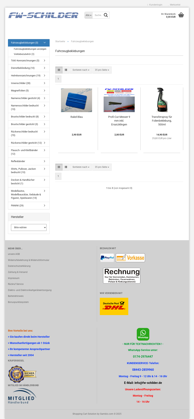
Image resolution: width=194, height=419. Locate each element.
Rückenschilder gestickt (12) (26, 142)
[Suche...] (88, 15)
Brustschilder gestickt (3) (24, 124)
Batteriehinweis (15, 296)
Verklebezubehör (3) (24, 54)
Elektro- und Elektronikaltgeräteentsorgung (30, 290)
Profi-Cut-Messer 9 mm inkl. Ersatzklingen (119, 120)
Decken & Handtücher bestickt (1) (22, 181)
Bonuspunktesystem (18, 302)
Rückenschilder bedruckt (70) (24, 133)
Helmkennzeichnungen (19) (26, 75)
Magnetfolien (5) (20, 90)
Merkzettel (174, 4)
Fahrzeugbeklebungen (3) (24, 42)
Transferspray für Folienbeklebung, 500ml (162, 120)
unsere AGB (14, 254)
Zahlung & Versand (17, 272)
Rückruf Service (15, 284)
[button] (59, 70)
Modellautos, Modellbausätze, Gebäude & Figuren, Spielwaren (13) (26, 194)
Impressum (14, 278)
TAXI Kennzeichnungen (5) (25, 60)
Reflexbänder (18, 161)
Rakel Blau (76, 116)
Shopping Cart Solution (84, 414)
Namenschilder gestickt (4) (25, 98)
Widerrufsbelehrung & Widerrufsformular (28, 260)
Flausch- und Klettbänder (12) (24, 152)
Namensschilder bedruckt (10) (25, 107)
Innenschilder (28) (21, 83)
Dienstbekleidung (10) (23, 68)
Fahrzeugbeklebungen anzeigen (30, 49)
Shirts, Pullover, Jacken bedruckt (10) (23, 170)
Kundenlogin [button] (154, 4)
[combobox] (81, 70)
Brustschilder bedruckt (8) (25, 116)
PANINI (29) (17, 205)
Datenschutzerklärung (19, 266)
